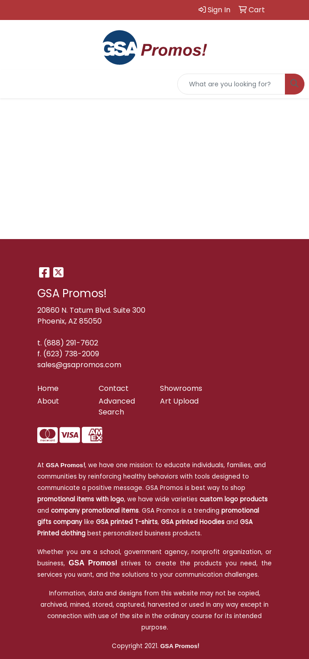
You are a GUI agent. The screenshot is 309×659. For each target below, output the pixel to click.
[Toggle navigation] (14, 84)
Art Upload (179, 401)
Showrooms (181, 388)
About (48, 401)
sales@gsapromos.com (79, 364)
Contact (114, 388)
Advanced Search (117, 406)
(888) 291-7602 (71, 343)
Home (48, 388)
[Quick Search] (231, 84)
